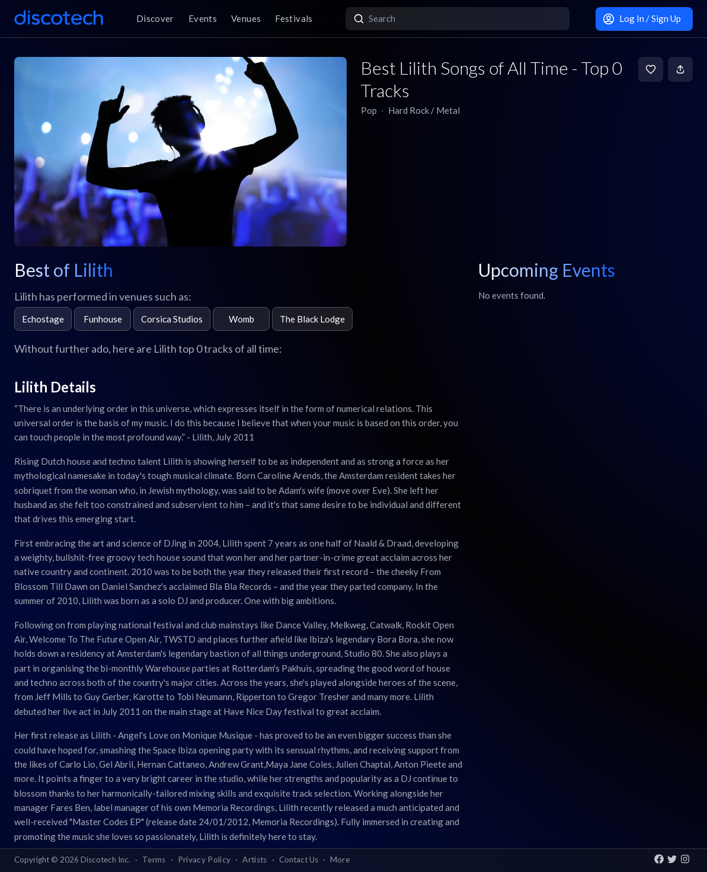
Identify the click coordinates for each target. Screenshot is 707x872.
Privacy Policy (204, 859)
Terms (154, 859)
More (340, 859)
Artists (254, 859)
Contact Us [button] (298, 859)
